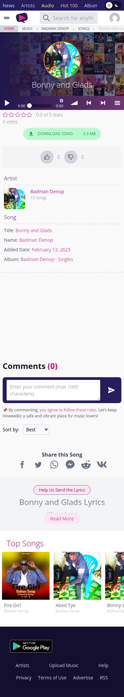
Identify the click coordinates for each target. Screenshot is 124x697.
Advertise (83, 677)
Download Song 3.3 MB (62, 134)
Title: (9, 230)
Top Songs (25, 543)
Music (27, 28)
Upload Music (64, 665)
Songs (84, 28)
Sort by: (11, 429)
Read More (62, 518)
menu (117, 103)
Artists (22, 665)
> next (103, 103)
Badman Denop (55, 28)
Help (103, 665)
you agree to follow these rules (68, 410)
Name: (11, 240)
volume (74, 103)
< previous (89, 103)
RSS (104, 677)
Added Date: (17, 249)
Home (9, 28)
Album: (11, 259)
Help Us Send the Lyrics (62, 490)
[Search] (46, 18)
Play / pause (7, 103)
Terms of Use (52, 677)
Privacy (23, 677)
